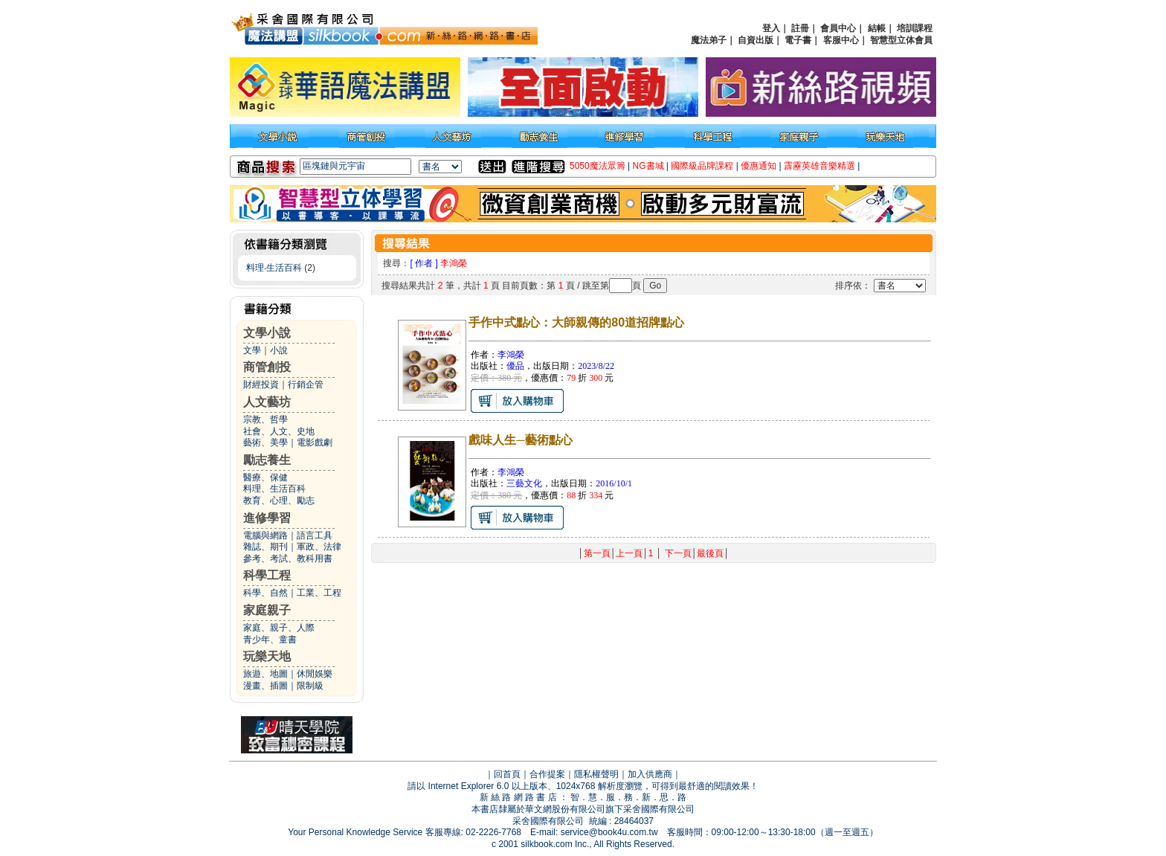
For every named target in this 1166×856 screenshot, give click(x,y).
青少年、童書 (270, 639)
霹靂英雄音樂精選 (819, 166)
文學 (252, 350)
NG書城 (648, 166)
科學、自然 (265, 593)
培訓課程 (915, 28)
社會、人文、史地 (279, 431)
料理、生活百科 (274, 488)
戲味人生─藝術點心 (520, 440)
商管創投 (267, 367)
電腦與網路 (265, 535)
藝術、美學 (265, 442)
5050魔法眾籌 (597, 166)
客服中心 (841, 40)
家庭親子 (267, 610)
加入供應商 (650, 774)
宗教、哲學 (265, 419)
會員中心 (838, 28)
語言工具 (314, 535)
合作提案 (547, 774)
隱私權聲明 (596, 774)
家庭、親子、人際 (279, 627)
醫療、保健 (265, 477)
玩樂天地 (267, 656)
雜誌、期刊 (265, 546)
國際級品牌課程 (702, 166)
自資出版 (755, 40)
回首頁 (507, 774)
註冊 (800, 28)
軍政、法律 (319, 546)
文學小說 (267, 332)
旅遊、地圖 (265, 674)
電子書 (798, 40)
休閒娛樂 (314, 674)
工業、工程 (319, 593)
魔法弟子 (709, 40)
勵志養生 (267, 460)
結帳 (877, 28)
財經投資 (261, 384)
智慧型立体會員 (901, 40)
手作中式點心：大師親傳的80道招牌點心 (576, 322)
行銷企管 (305, 384)
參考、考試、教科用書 (287, 558)
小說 (279, 350)
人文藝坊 (267, 402)
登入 (771, 28)
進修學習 (267, 518)
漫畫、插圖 (265, 685)
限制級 (310, 685)
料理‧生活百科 (274, 268)
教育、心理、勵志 (279, 500)
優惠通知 (758, 166)
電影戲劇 (314, 442)
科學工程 (267, 575)
